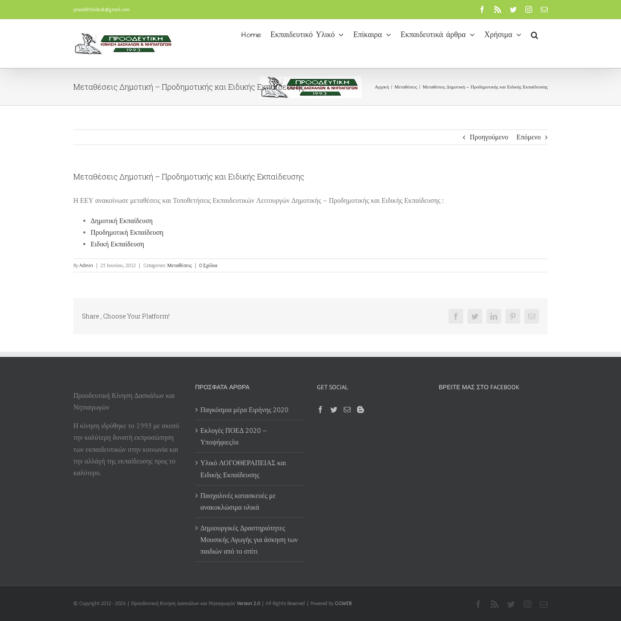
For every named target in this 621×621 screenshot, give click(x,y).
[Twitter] (333, 409)
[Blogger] (360, 409)
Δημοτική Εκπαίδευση (122, 221)
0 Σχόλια (208, 265)
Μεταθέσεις (179, 265)
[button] (534, 34)
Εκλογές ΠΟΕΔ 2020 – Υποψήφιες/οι (234, 436)
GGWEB (343, 603)
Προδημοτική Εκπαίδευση (127, 232)
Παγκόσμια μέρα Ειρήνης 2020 (245, 410)
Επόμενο (529, 137)
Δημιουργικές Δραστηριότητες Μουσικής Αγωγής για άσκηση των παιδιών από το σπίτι (249, 539)
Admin (86, 265)
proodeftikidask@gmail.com (101, 9)
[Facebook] (320, 409)
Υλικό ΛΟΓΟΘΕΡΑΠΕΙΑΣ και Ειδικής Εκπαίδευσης (243, 469)
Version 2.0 (248, 603)
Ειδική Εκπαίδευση (117, 244)
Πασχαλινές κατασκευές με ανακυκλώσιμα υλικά (238, 501)
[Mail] (347, 409)
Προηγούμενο (489, 137)
